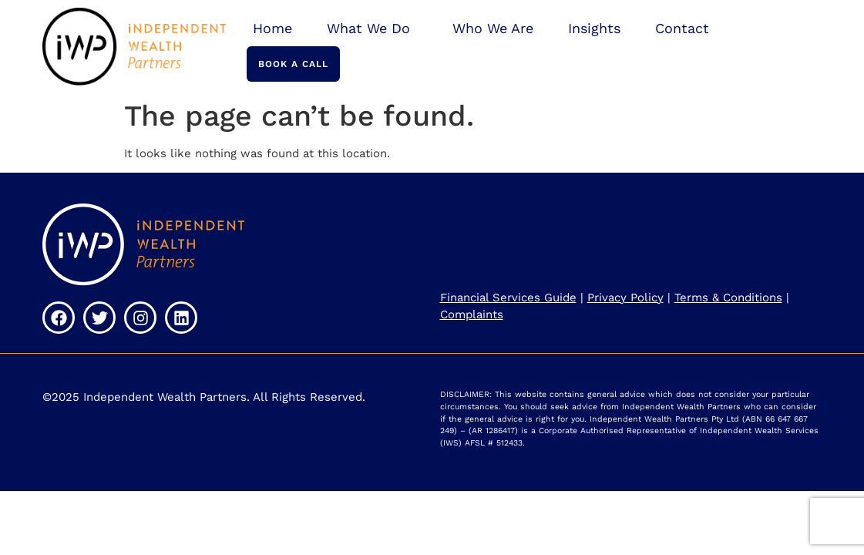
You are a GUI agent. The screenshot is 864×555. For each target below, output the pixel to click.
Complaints (471, 314)
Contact (682, 28)
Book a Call (293, 64)
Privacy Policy (625, 297)
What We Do (372, 28)
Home (272, 28)
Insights (594, 28)
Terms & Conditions (728, 297)
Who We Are (492, 28)
